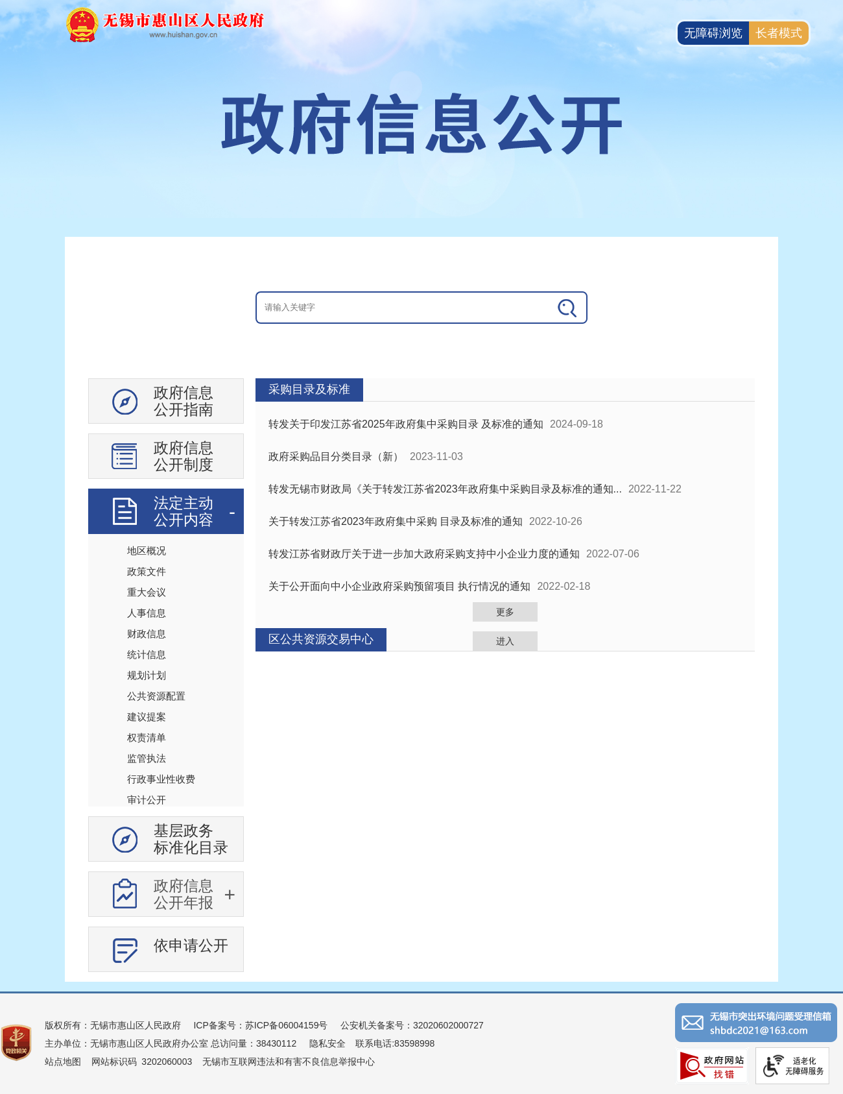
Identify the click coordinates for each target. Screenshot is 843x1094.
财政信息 (146, 633)
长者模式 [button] (778, 33)
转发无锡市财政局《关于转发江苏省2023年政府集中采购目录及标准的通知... (445, 488)
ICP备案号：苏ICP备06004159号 (260, 1025)
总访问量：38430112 (252, 1043)
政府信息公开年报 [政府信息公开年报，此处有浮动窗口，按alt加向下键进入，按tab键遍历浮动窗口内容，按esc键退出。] (183, 894)
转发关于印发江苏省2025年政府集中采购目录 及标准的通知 (405, 424)
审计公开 (146, 799)
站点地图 (63, 1061)
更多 (505, 612)
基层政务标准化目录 (191, 839)
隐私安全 (327, 1043)
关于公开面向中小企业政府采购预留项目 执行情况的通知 (399, 586)
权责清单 (146, 737)
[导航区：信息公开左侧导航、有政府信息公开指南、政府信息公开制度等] (166, 680)
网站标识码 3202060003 (142, 1061)
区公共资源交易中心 (321, 639)
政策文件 (146, 571)
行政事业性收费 (161, 778)
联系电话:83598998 (394, 1043)
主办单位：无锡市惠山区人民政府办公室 (126, 1043)
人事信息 (146, 612)
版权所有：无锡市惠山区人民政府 (113, 1025)
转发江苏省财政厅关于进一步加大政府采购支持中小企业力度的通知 (424, 553)
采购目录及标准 (309, 389)
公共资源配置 (156, 695)
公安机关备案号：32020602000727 (412, 1025)
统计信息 (146, 654)
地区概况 (146, 550)
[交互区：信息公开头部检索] (421, 307)
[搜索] (568, 307)
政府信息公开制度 (183, 456)
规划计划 (146, 675)
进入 (505, 641)
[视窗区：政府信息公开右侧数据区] (505, 514)
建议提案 (146, 716)
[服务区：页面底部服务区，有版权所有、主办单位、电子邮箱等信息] (421, 1042)
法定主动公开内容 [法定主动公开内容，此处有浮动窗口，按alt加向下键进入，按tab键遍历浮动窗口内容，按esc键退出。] (183, 511)
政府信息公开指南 (183, 401)
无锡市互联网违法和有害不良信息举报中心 (288, 1061)
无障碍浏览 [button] (713, 33)
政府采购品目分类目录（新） (335, 456)
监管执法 (146, 758)
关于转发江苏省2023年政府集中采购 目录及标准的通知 (395, 521)
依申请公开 (191, 945)
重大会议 (146, 592)
